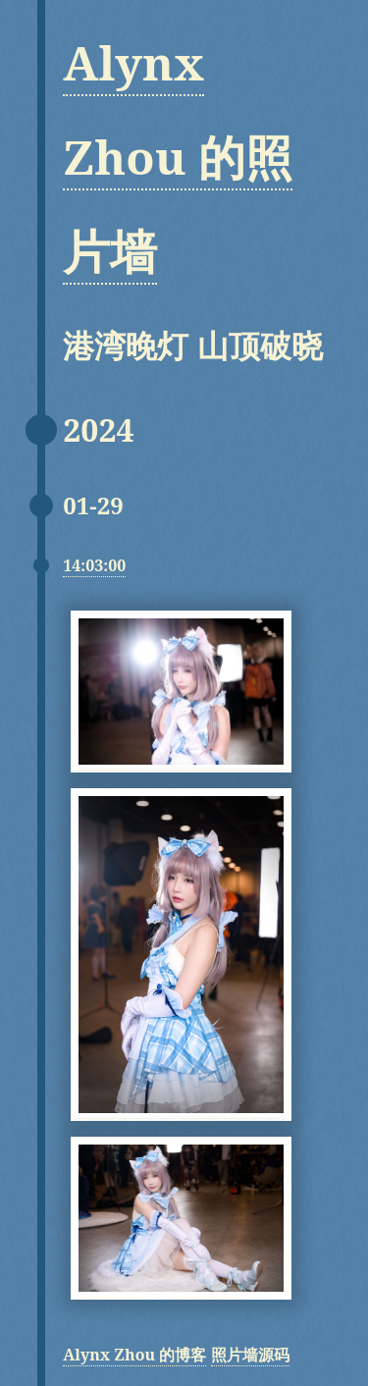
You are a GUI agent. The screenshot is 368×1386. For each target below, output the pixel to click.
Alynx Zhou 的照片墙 (177, 156)
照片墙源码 (250, 1354)
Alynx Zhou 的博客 (134, 1354)
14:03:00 (94, 565)
